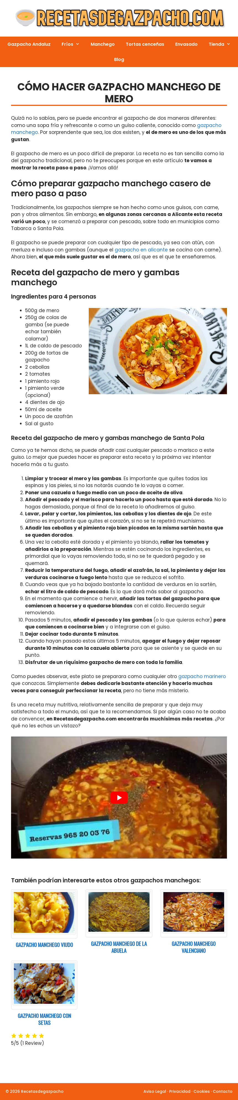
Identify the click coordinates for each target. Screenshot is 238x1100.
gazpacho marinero (202, 676)
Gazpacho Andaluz (29, 44)
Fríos (73, 44)
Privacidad (179, 1091)
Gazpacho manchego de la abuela (119, 947)
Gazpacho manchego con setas (44, 1019)
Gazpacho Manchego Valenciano (194, 947)
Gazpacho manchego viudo (44, 944)
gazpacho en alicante (141, 249)
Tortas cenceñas (145, 44)
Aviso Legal (154, 1091)
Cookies (201, 1091)
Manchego (103, 44)
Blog (119, 59)
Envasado (186, 44)
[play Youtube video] (119, 797)
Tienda (222, 44)
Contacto (222, 1091)
